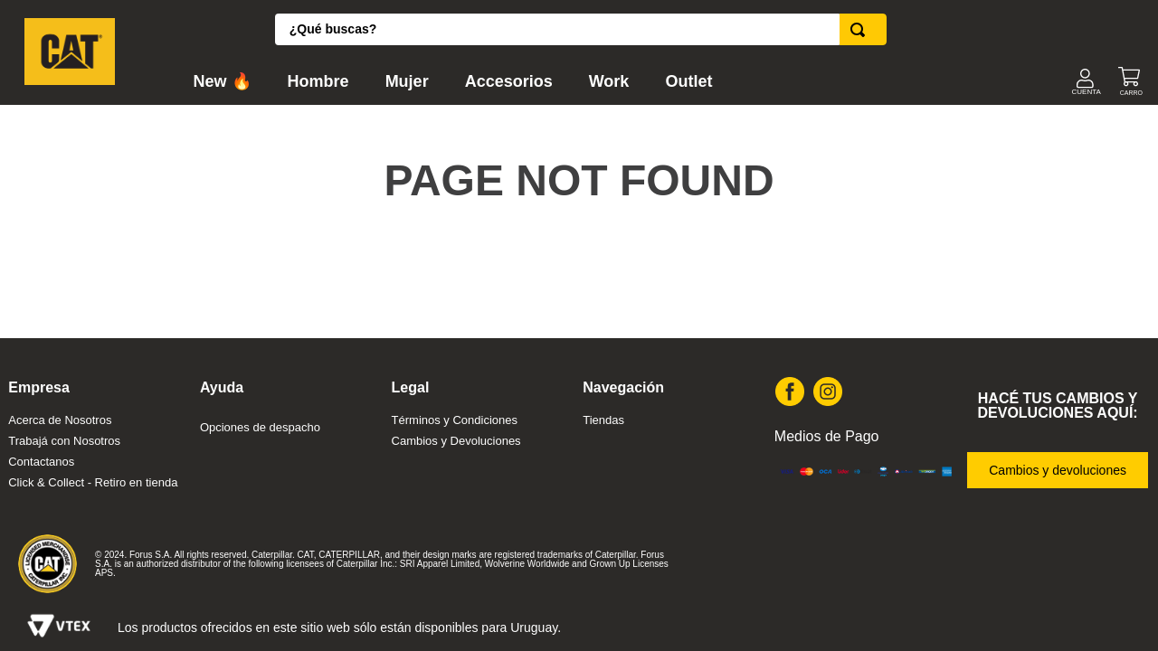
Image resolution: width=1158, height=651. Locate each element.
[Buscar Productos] (861, 29)
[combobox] (581, 29)
